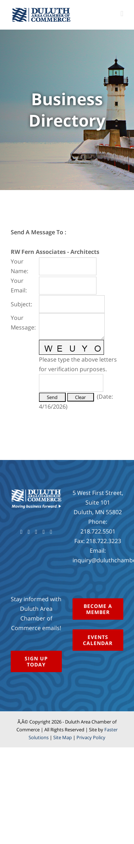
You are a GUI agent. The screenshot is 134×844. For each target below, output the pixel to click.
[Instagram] (44, 532)
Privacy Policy (90, 737)
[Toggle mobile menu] (121, 13)
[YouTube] (36, 532)
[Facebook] (21, 532)
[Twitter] (29, 532)
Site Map (62, 737)
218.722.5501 (97, 531)
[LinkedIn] (51, 532)
